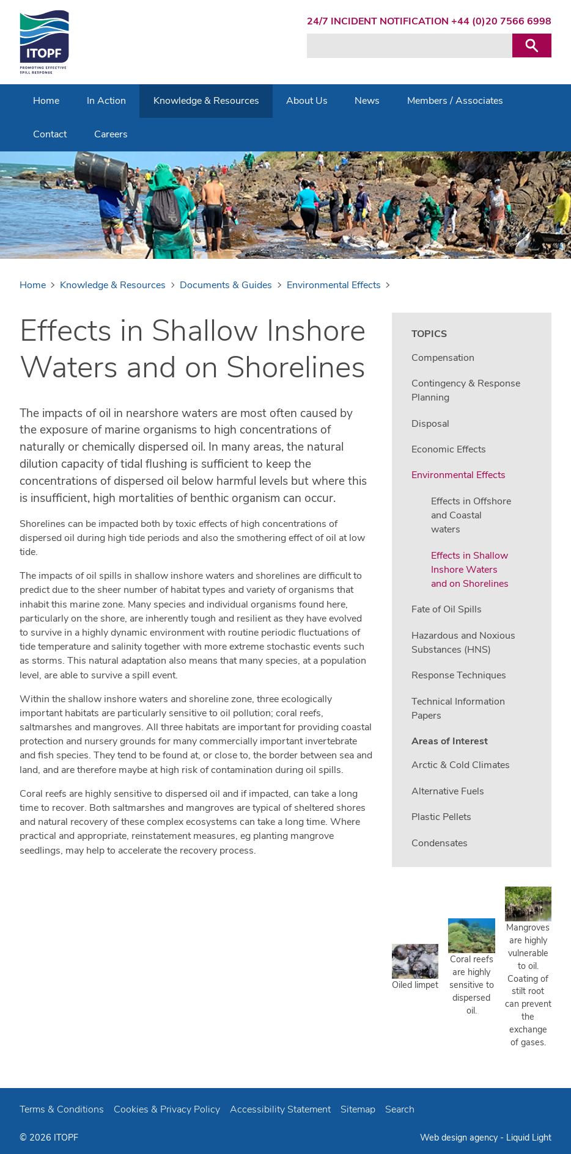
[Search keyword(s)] (409, 46)
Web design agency (460, 1137)
